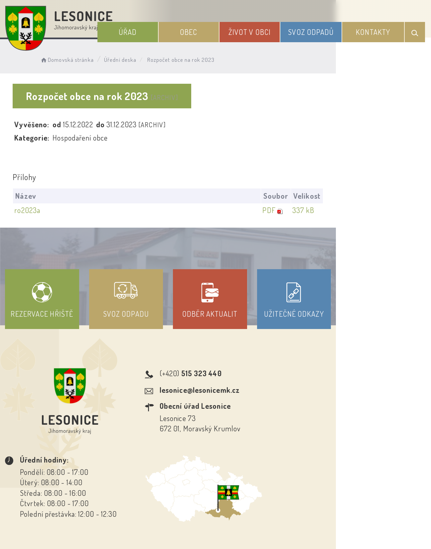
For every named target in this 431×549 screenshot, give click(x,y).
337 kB (396, 210)
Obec (210, 29)
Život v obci (265, 29)
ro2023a (30, 210)
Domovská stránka (75, 58)
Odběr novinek (240, 489)
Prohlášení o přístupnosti (167, 489)
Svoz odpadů (321, 29)
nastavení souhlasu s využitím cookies (364, 532)
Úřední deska (129, 58)
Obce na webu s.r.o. (320, 521)
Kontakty (377, 29)
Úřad (155, 29)
